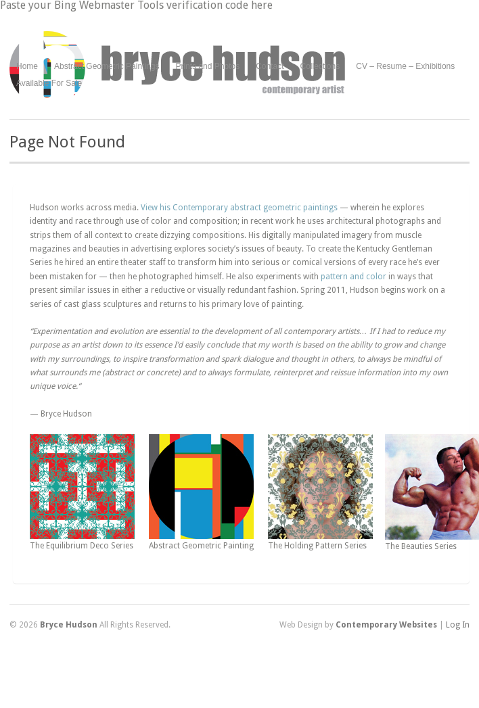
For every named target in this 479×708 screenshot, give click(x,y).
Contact (269, 66)
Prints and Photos (207, 66)
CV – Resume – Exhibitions (405, 66)
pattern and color (353, 276)
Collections (320, 66)
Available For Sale (49, 83)
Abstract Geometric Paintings (106, 66)
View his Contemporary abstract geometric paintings (239, 207)
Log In (458, 625)
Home (27, 66)
